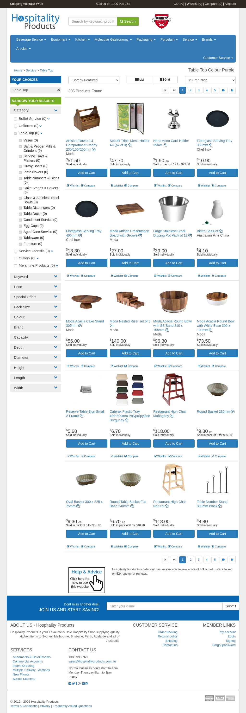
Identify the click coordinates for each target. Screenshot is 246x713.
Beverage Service (31, 39)
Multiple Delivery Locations (31, 670)
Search (128, 21)
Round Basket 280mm (215, 411)
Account (230, 4)
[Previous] (174, 90)
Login (232, 636)
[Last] (232, 90)
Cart (179, 4)
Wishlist (194, 4)
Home (18, 70)
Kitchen (82, 39)
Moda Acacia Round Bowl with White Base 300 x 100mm (216, 325)
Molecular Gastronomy (113, 39)
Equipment (60, 39)
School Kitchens (24, 679)
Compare (213, 4)
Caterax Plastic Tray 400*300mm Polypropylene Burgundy (130, 416)
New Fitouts (21, 674)
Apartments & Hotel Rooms (32, 657)
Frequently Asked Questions (72, 706)
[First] (165, 90)
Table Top (46, 70)
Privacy (45, 706)
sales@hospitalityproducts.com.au (92, 661)
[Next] (224, 90)
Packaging (146, 39)
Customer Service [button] (218, 58)
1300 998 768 (120, 4)
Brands (209, 39)
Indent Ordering (23, 666)
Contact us (170, 645)
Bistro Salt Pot (210, 231)
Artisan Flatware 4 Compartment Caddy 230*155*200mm (81, 145)
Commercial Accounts (28, 661)
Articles (23, 49)
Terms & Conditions (23, 706)
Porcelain (169, 39)
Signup (231, 640)
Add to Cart (86, 173)
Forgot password (224, 645)
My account (228, 632)
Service (190, 39)
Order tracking (168, 632)
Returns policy (168, 636)
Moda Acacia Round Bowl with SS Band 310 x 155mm (172, 325)
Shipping (171, 640)
